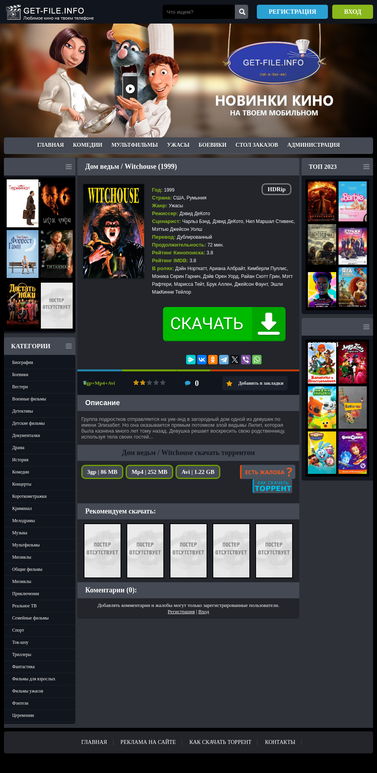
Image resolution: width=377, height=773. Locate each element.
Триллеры (21, 654)
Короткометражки (29, 496)
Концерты (21, 484)
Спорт (18, 630)
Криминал (22, 508)
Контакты (280, 742)
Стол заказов (257, 145)
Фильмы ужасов (27, 691)
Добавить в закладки (261, 383)
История (20, 459)
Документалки (26, 435)
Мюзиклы (21, 557)
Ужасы (178, 145)
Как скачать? (272, 486)
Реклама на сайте (148, 742)
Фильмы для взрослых (33, 678)
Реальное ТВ (24, 605)
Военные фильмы (29, 399)
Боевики (213, 145)
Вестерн (20, 386)
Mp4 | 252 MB (149, 472)
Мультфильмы (135, 145)
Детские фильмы (28, 423)
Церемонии (23, 715)
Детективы (22, 411)
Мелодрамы (23, 520)
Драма (18, 447)
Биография (22, 362)
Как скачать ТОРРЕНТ (220, 742)
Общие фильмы (27, 569)
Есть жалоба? (267, 472)
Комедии (87, 145)
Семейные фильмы (30, 618)
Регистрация (292, 11)
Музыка (19, 532)
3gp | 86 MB (102, 472)
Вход (352, 11)
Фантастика (23, 666)
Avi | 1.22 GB (197, 472)
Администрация (313, 145)
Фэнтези (20, 703)
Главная (50, 145)
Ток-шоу (20, 642)
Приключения (25, 593)
